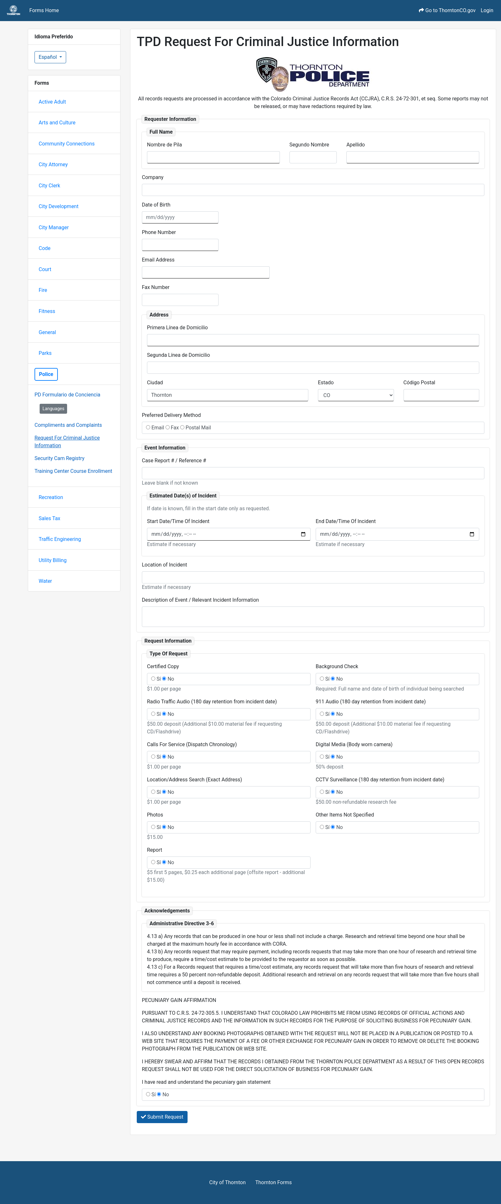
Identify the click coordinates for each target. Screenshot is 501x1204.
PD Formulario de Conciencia (67, 395)
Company (153, 177)
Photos (155, 815)
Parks (45, 353)
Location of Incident (164, 565)
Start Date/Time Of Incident (178, 521)
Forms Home (44, 10)
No (168, 679)
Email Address (158, 260)
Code (44, 248)
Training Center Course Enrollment (73, 471)
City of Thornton (227, 1182)
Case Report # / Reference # (174, 460)
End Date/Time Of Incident (346, 521)
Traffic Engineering (60, 539)
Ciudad (155, 382)
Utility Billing (52, 560)
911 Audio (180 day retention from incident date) (371, 702)
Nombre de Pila (164, 145)
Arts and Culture (57, 123)
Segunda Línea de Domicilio (178, 355)
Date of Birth (156, 205)
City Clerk (49, 186)
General (47, 332)
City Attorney (53, 164)
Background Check (337, 666)
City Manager (54, 227)
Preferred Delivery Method (171, 415)
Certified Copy (163, 666)
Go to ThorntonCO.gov (447, 10)
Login (487, 10)
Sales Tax (49, 518)
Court (45, 269)
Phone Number (159, 232)
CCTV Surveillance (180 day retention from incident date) (380, 780)
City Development (59, 206)
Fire (43, 290)
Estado (326, 382)
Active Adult (52, 102)
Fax (172, 428)
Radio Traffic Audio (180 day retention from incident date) (212, 702)
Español (48, 57)
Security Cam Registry (59, 458)
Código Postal (419, 382)
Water (45, 581)
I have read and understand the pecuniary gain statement (206, 1082)
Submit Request (162, 1117)
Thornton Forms (273, 1182)
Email (155, 428)
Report (154, 850)
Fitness (47, 311)
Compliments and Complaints (68, 425)
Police (46, 374)
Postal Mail (195, 428)
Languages (53, 408)
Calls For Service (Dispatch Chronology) (192, 744)
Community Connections (67, 144)
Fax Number (155, 287)
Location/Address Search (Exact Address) (194, 780)
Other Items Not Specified (345, 815)
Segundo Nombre (309, 145)
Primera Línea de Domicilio (177, 327)
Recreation (51, 497)
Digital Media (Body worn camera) (354, 744)
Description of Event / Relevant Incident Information (200, 600)
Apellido (355, 145)
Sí (156, 679)
